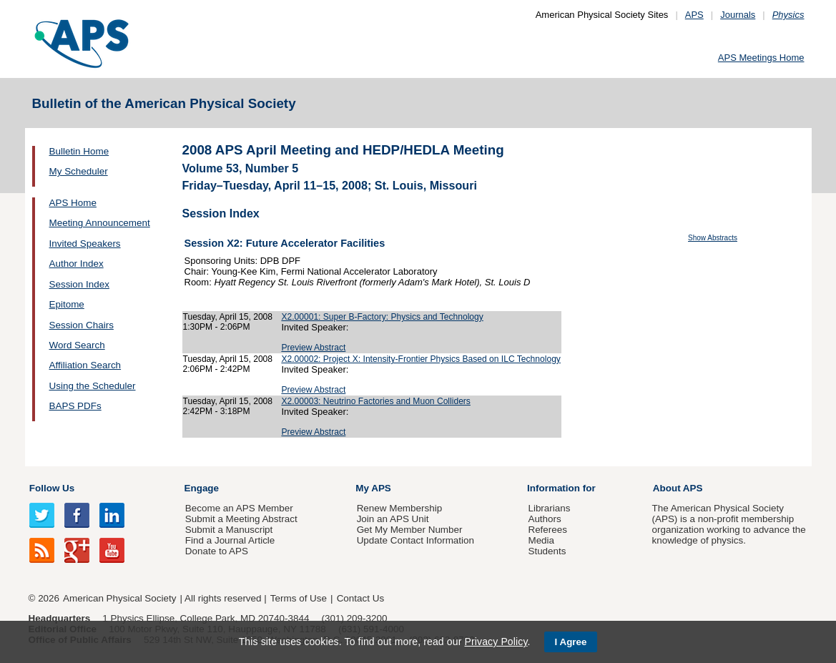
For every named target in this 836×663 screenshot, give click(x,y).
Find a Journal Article (230, 540)
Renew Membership (400, 508)
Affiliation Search (85, 365)
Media (541, 540)
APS (694, 14)
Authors (544, 519)
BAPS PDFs (75, 406)
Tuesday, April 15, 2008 (228, 317)
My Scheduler (78, 171)
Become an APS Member (239, 508)
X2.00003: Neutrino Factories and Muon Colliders (376, 401)
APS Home (73, 202)
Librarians (549, 508)
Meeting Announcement (99, 222)
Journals (737, 14)
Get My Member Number (410, 529)
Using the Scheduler (92, 385)
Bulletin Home (79, 151)
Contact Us (360, 598)
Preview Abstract (313, 348)
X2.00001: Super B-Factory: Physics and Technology (382, 317)
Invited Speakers (85, 243)
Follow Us (51, 488)
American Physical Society (119, 598)
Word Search (77, 345)
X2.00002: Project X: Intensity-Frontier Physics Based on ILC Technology (421, 359)
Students (547, 551)
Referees (547, 529)
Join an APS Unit (393, 519)
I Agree (571, 642)
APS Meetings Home (761, 57)
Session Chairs (81, 325)
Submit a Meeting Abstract (241, 519)
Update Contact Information (415, 540)
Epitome (66, 304)
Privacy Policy (495, 641)
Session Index (79, 284)
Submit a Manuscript (228, 529)
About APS (678, 488)
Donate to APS (216, 551)
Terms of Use (298, 598)
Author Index (76, 263)
